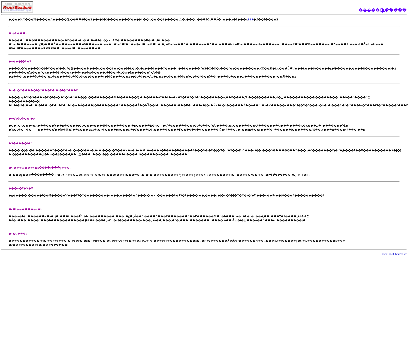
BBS (250, 19)
